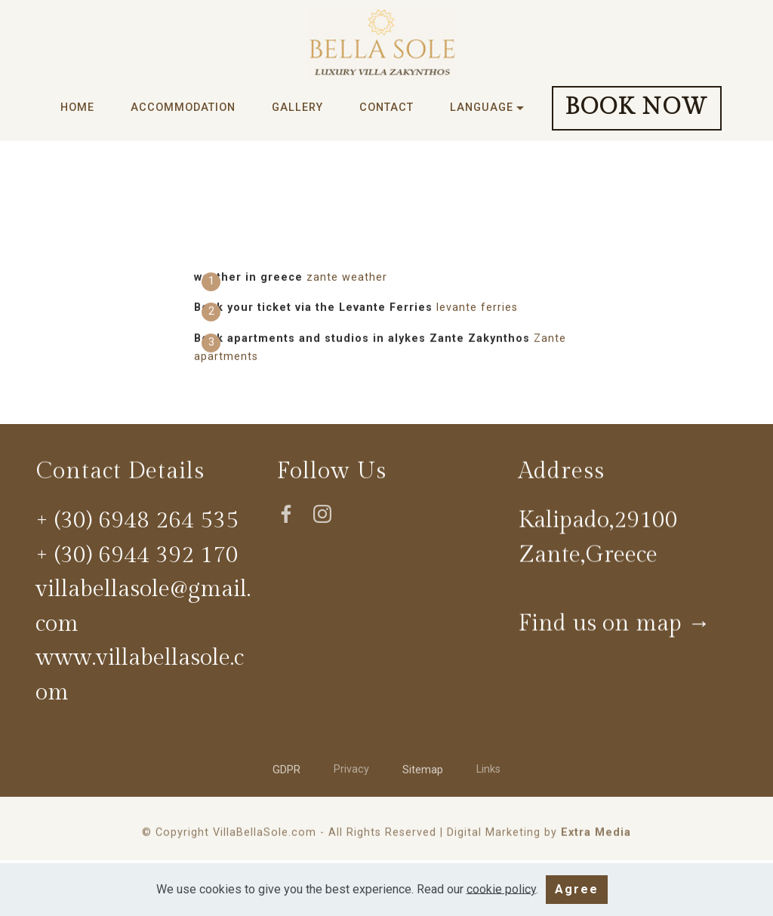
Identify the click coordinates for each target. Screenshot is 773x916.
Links (488, 772)
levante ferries (477, 308)
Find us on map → (614, 627)
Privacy (351, 772)
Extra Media (596, 836)
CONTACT (386, 107)
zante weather (346, 277)
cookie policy (501, 900)
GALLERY (297, 107)
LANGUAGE (481, 107)
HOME (77, 107)
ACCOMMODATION (183, 107)
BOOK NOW (636, 107)
